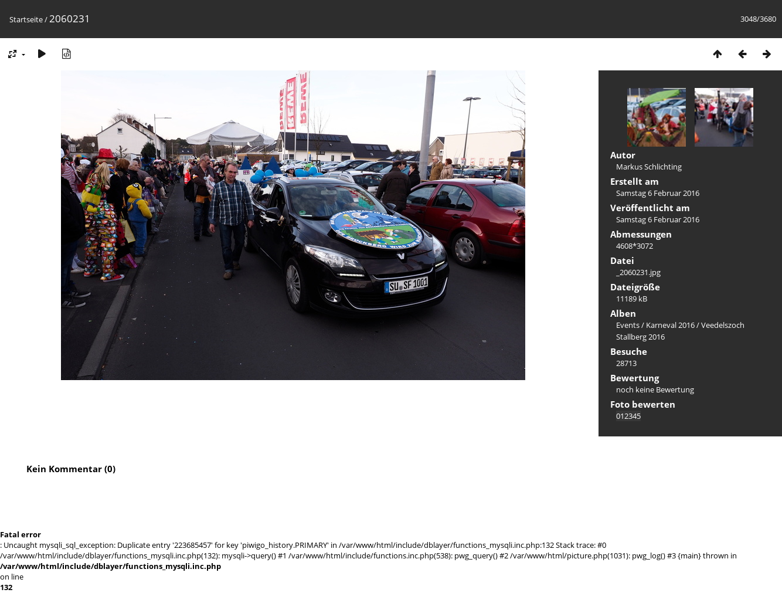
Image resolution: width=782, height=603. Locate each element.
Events (628, 325)
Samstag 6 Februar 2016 (657, 193)
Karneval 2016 (670, 325)
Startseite (26, 19)
